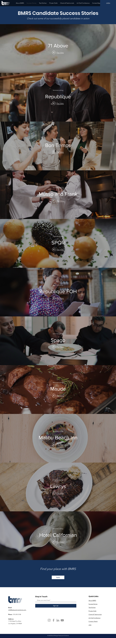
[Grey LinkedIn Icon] (58, 620)
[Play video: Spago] (58, 347)
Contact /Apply (93, 621)
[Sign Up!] (55, 606)
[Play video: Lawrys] (58, 493)
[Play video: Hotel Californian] (58, 542)
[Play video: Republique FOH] (58, 298)
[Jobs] (108, 3)
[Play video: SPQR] (58, 249)
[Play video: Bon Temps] (58, 152)
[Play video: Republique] (58, 103)
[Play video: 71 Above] (58, 52)
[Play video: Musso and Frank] (58, 201)
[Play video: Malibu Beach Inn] (58, 444)
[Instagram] (49, 620)
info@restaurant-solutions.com (17, 610)
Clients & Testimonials (95, 614)
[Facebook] (53, 620)
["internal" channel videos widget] (58, 48)
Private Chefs (92, 611)
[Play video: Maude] (58, 395)
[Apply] (58, 577)
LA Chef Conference (94, 618)
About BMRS (92, 600)
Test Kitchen (92, 607)
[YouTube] (62, 620)
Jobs (90, 625)
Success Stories (93, 604)
